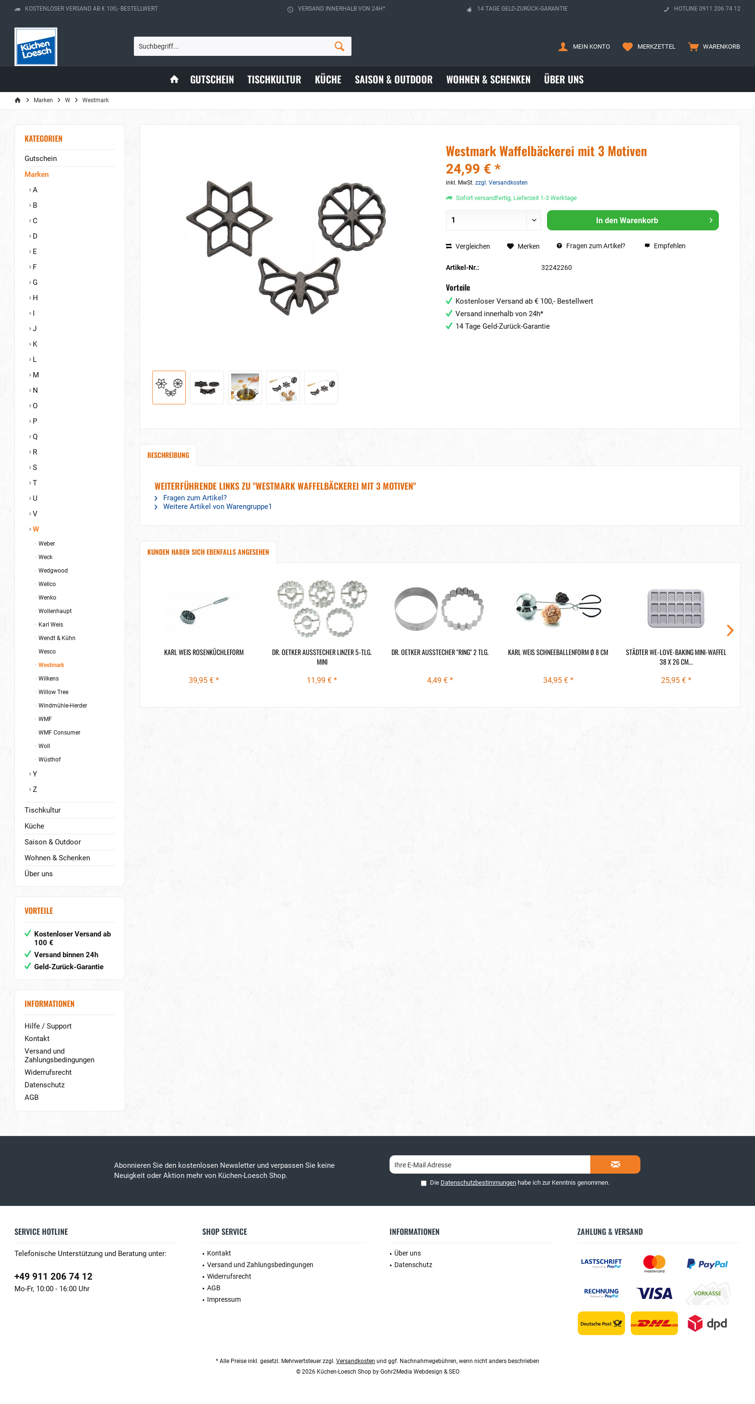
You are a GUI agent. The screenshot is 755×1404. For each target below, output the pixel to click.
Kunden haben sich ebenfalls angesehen (208, 552)
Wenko (46, 597)
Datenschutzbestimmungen (478, 1182)
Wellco (46, 584)
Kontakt (37, 1038)
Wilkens (48, 678)
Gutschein (41, 158)
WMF (44, 719)
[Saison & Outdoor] (394, 79)
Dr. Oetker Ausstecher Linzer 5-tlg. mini (322, 657)
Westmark (50, 665)
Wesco (46, 651)
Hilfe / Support (48, 1026)
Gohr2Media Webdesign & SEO (419, 1371)
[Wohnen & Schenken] (488, 79)
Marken (37, 174)
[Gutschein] (212, 79)
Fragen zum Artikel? (591, 246)
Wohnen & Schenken (57, 858)
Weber (46, 543)
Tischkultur (43, 810)
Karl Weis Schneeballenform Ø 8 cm (558, 652)
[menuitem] (712, 46)
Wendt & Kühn (56, 638)
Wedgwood (52, 570)
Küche (34, 826)
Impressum (224, 1299)
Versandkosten (355, 1361)
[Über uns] (563, 79)
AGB (32, 1097)
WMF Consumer (58, 732)
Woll (43, 746)
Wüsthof (49, 759)
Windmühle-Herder (62, 705)
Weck (44, 557)
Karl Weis (50, 624)
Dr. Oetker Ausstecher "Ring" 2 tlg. (440, 652)
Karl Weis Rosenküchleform (204, 652)
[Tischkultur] (274, 79)
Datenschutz (45, 1085)
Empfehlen (665, 246)
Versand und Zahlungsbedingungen (59, 1055)
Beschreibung (168, 455)
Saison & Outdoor (53, 842)
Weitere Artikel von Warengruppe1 (213, 506)
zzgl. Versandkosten (501, 182)
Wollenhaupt (54, 611)
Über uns (39, 873)
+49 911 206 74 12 (53, 1276)
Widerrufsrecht (48, 1072)
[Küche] (328, 79)
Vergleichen (468, 246)
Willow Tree (52, 692)
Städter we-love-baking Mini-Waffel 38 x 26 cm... (676, 657)
